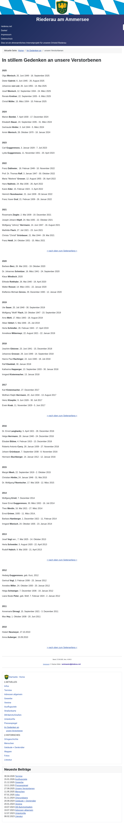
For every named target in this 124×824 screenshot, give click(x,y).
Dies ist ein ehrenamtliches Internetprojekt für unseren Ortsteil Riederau (33, 43)
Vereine (7, 702)
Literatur (8, 760)
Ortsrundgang (21, 798)
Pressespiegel (10, 723)
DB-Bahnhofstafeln (13, 715)
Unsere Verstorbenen (25, 788)
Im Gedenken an (11, 727)
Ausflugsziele (10, 707)
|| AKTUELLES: (10, 682)
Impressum (6, 34)
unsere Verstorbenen (14, 731)
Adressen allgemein (13, 694)
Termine (8, 690)
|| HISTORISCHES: (12, 735)
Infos (6, 686)
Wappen (8, 751)
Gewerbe (8, 698)
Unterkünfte (9, 719)
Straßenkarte (10, 711)
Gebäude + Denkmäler (14, 747)
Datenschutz (7, 38)
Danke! (4, 30)
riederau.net (6, 26)
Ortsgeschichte (11, 739)
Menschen (9, 743)
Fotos (6, 755)
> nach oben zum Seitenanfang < (62, 251)
